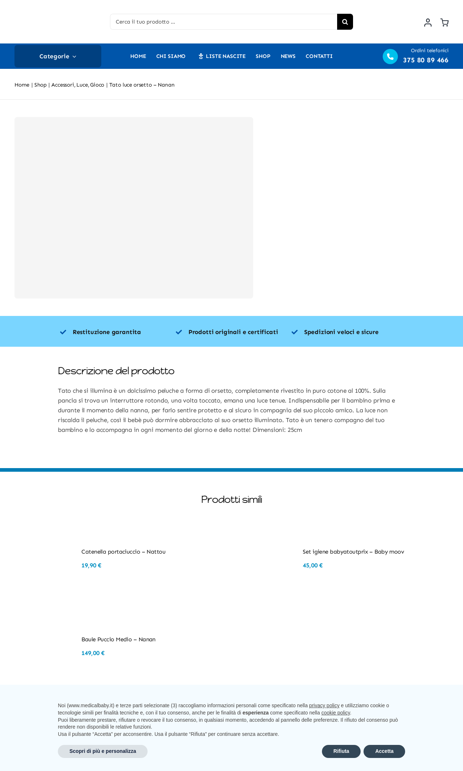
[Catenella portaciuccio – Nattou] (46, 533)
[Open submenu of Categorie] (72, 56)
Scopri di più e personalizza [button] (102, 751)
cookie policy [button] (335, 713)
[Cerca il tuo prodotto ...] (223, 22)
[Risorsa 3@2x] (48, 7)
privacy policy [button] (324, 705)
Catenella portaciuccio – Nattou (123, 551)
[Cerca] (345, 22)
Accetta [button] (384, 751)
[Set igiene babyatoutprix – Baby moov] (268, 533)
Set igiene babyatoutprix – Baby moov (353, 551)
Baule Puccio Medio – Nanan (118, 639)
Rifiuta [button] (341, 751)
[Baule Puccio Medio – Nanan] (46, 621)
